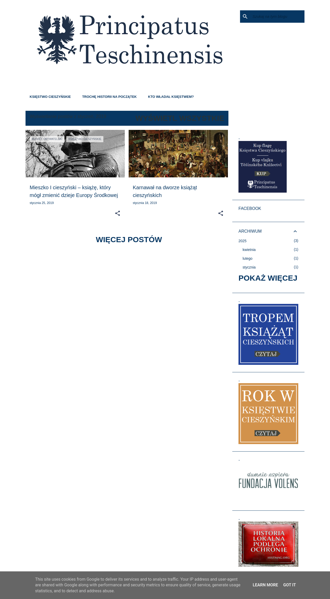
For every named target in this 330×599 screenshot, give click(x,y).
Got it (289, 584)
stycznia (249, 267)
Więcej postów (129, 239)
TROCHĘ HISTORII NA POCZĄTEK (109, 97)
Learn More (265, 584)
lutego (247, 258)
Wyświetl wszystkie (180, 118)
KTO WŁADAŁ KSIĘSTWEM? (171, 97)
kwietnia (249, 250)
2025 (242, 241)
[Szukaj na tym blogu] (277, 16)
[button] (117, 213)
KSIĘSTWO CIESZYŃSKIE (50, 97)
